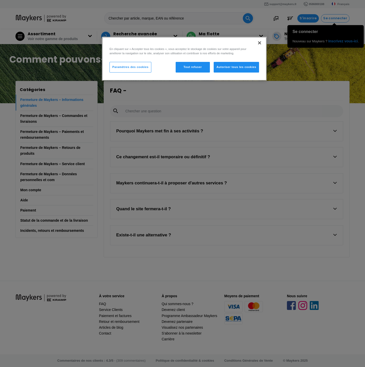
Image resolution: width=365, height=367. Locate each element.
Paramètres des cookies (130, 66)
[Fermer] (259, 42)
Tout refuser (193, 66)
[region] (184, 59)
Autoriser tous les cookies (236, 66)
